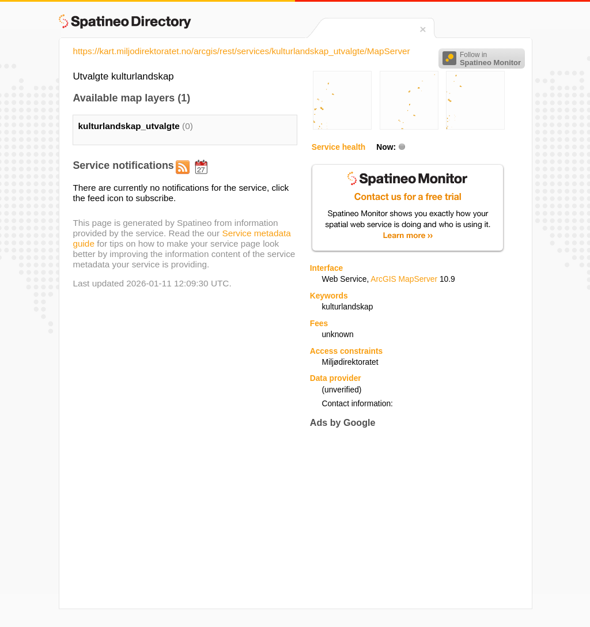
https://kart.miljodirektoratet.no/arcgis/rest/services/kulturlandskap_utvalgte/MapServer (241, 51)
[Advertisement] (407, 518)
